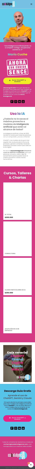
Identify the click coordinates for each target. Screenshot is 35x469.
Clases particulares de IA (15, 290)
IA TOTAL (8, 214)
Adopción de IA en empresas (12, 329)
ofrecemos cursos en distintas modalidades (17, 151)
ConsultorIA (10, 253)
